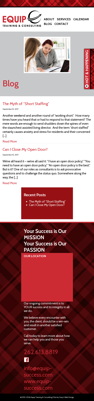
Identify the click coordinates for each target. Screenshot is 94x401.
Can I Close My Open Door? (25, 149)
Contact (61, 24)
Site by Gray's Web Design (63, 397)
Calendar (81, 19)
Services (64, 19)
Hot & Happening (87, 69)
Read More (10, 141)
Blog (48, 24)
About (49, 19)
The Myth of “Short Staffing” (26, 103)
